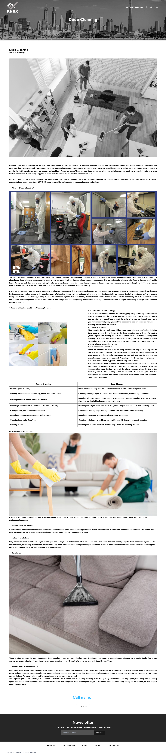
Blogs (84, 745)
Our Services (69, 745)
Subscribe (99, 733)
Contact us (83, 706)
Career (98, 745)
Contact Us (114, 745)
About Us (51, 745)
